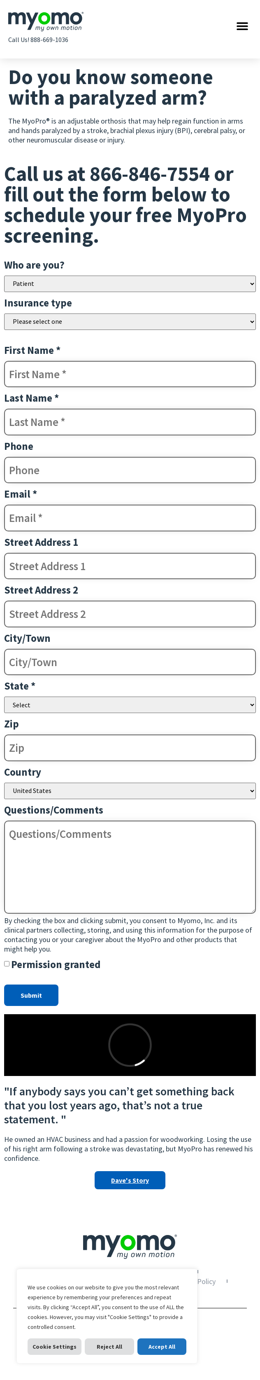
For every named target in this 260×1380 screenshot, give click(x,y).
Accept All (162, 1346)
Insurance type (38, 302)
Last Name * (31, 398)
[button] (242, 25)
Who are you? (34, 264)
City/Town (27, 638)
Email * (20, 494)
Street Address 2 (41, 589)
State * (19, 685)
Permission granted (55, 964)
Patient (130, 284)
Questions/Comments (53, 809)
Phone (18, 446)
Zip (11, 723)
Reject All (109, 1346)
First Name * (32, 350)
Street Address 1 (41, 542)
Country (22, 772)
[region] (106, 1316)
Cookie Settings (54, 1346)
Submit (31, 995)
